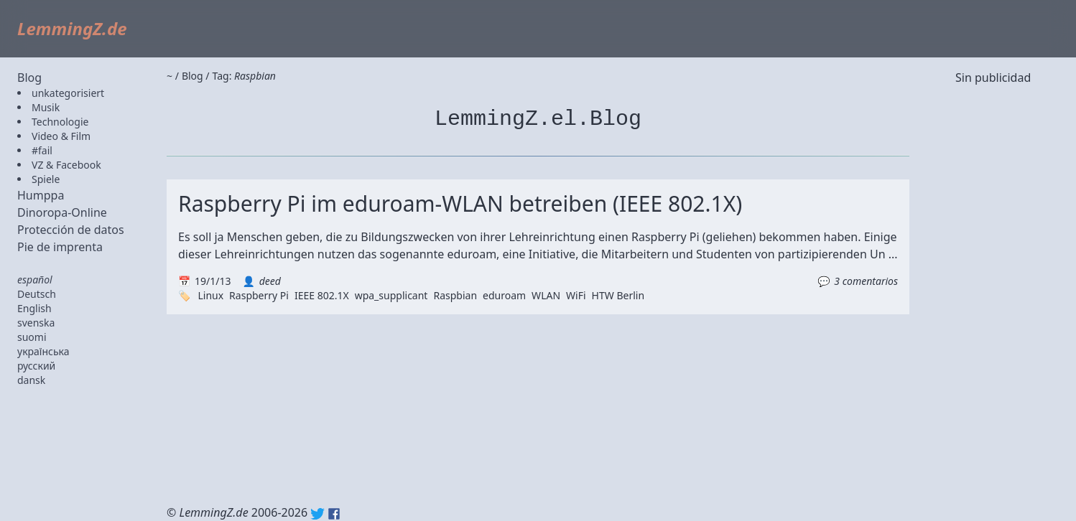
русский (36, 365)
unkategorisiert (68, 93)
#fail (42, 150)
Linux (210, 295)
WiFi (576, 295)
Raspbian (455, 295)
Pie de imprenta (60, 247)
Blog (29, 77)
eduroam (504, 295)
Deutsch (36, 294)
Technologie (60, 121)
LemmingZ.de (72, 28)
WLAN (546, 295)
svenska (36, 322)
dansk (31, 380)
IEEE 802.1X (321, 295)
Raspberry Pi (259, 295)
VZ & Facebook (66, 165)
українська (43, 351)
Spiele (46, 179)
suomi (32, 337)
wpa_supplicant (391, 295)
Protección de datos (70, 230)
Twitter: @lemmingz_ (317, 514)
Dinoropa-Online (62, 212)
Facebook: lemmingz (334, 514)
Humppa (40, 195)
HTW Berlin (618, 295)
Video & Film (61, 136)
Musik (46, 107)
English (34, 308)
